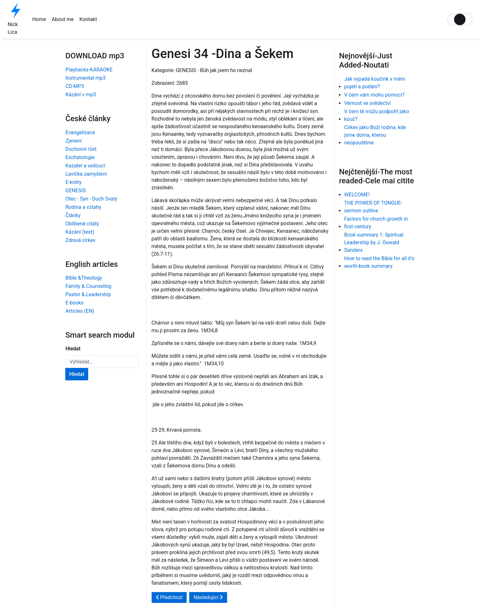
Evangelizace (80, 132)
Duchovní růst (81, 149)
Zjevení (74, 141)
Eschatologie (80, 157)
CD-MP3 (75, 86)
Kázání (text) (80, 232)
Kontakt (88, 19)
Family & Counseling (88, 286)
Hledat (73, 349)
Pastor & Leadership (88, 294)
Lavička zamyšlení (86, 174)
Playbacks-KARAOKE (89, 70)
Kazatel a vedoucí (85, 166)
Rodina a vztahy (83, 207)
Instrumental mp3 (86, 78)
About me (63, 19)
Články (73, 215)
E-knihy (74, 182)
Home (39, 19)
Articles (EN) (80, 311)
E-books (75, 303)
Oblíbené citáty (82, 224)
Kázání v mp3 (81, 95)
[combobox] (102, 361)
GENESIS (76, 190)
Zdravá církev (81, 240)
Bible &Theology (84, 278)
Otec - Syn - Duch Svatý (92, 199)
